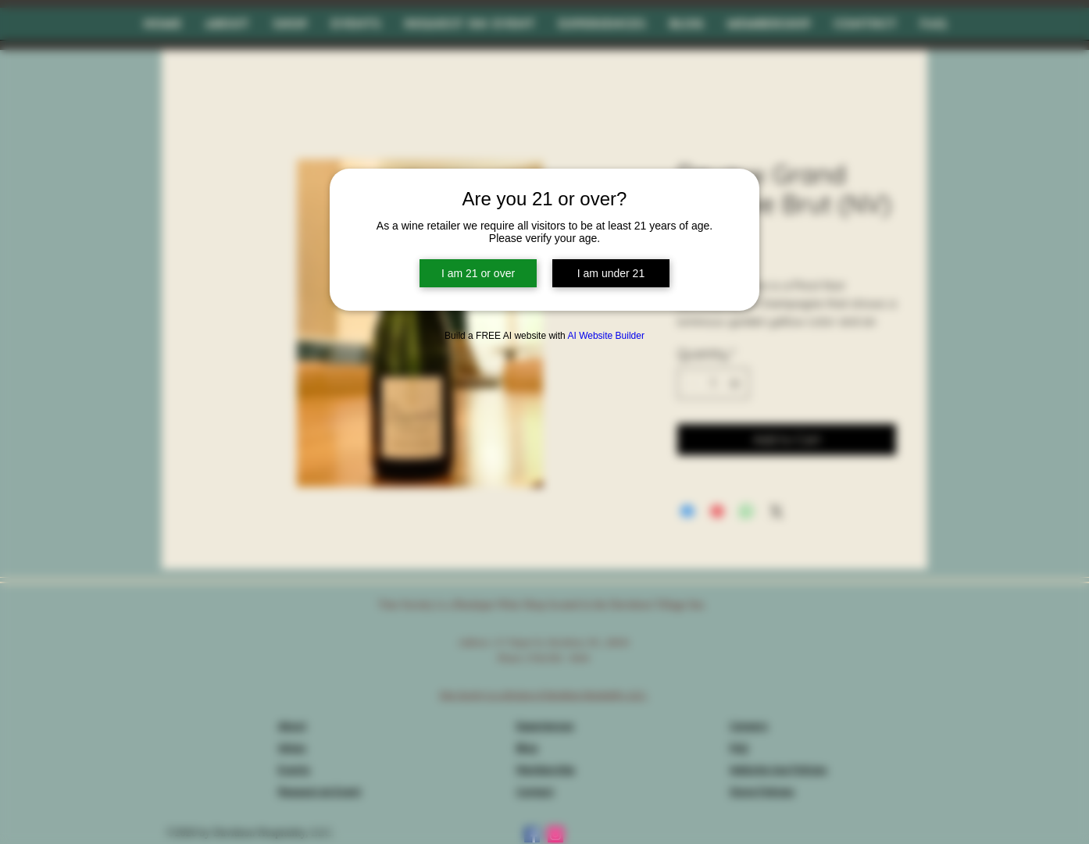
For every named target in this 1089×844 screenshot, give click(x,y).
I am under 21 (610, 273)
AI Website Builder (605, 335)
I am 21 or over (478, 273)
